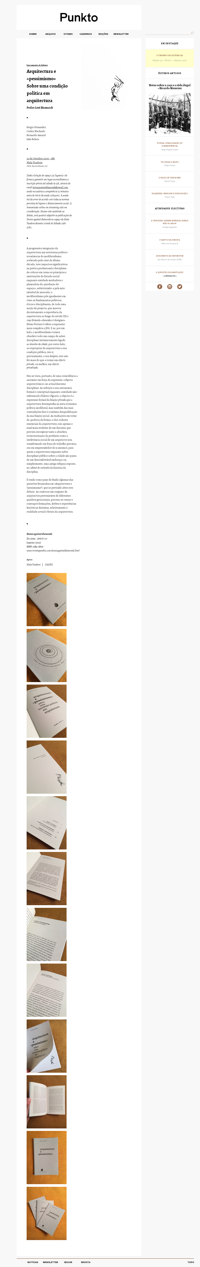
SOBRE (33, 34)
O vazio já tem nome (170, 177)
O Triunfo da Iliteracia (169, 55)
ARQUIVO (50, 34)
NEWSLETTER (121, 34)
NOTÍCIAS (32, 1262)
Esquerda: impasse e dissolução (170, 193)
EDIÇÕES (103, 34)
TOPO (191, 1262)
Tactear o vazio (170, 162)
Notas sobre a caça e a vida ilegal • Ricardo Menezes (170, 86)
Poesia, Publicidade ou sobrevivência (170, 144)
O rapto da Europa (169, 240)
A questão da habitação (170, 272)
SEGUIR (68, 1262)
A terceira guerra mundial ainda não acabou (170, 222)
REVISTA (85, 1262)
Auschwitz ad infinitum (170, 256)
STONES (68, 34)
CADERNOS (86, 34)
